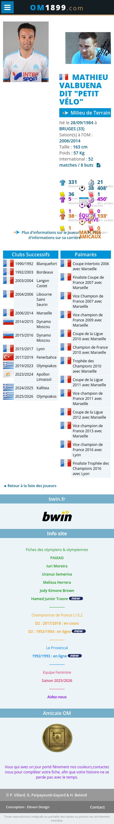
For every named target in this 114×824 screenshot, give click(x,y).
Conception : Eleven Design (28, 807)
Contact (97, 807)
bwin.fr (57, 499)
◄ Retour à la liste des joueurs (30, 485)
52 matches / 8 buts (79, 162)
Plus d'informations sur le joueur (46, 232)
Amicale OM (57, 713)
